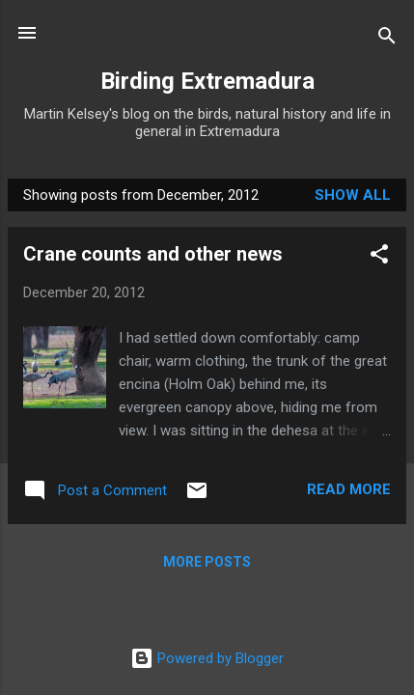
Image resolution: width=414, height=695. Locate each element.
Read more (349, 489)
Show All (353, 195)
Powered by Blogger (207, 658)
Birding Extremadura (207, 81)
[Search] (387, 39)
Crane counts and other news (153, 253)
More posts (207, 562)
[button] (379, 257)
